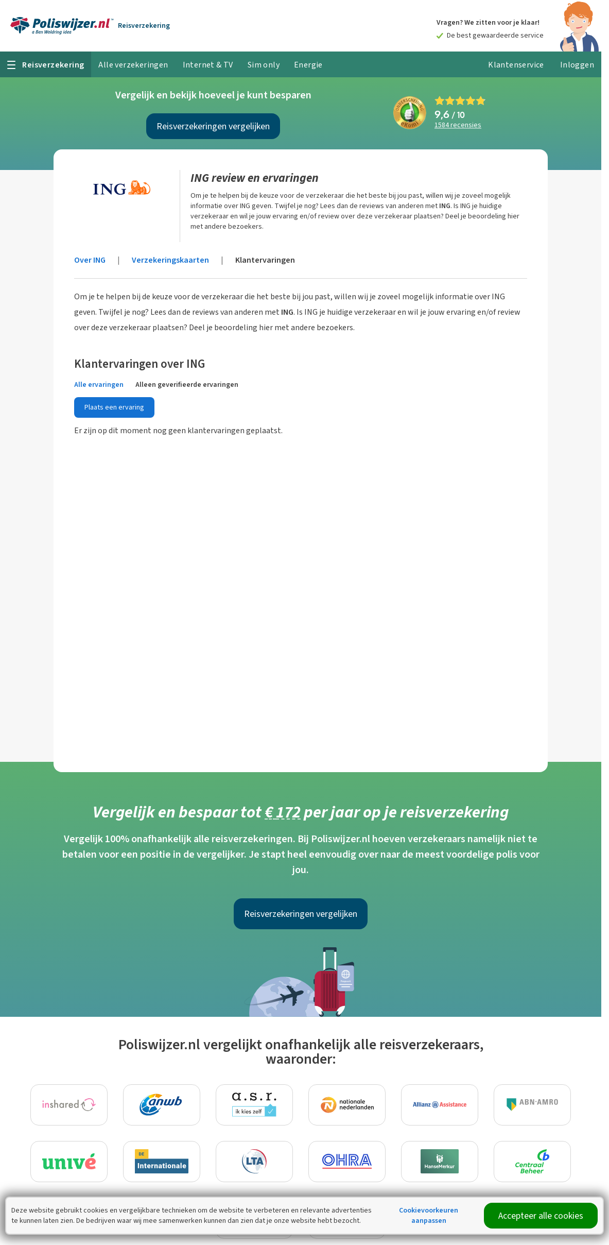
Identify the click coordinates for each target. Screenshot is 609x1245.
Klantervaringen (265, 259)
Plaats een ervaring (114, 407)
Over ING (90, 259)
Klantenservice (516, 64)
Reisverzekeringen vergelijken (213, 126)
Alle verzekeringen (133, 64)
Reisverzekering (144, 25)
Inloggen (577, 64)
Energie (308, 64)
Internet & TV (208, 64)
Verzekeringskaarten (170, 259)
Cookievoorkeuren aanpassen (428, 1215)
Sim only (264, 64)
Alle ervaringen (99, 384)
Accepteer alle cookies (540, 1215)
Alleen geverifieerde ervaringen (186, 384)
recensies (457, 125)
